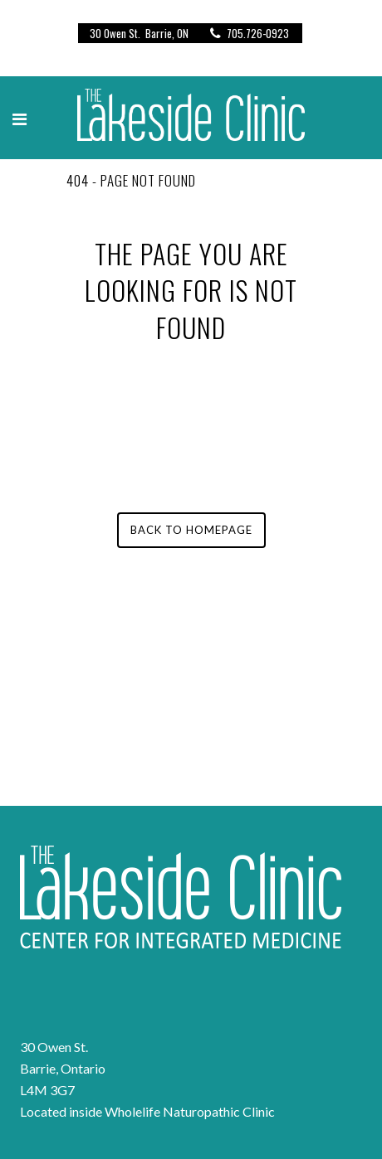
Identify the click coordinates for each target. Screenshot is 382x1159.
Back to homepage (191, 529)
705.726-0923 (246, 33)
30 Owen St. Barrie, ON (139, 33)
